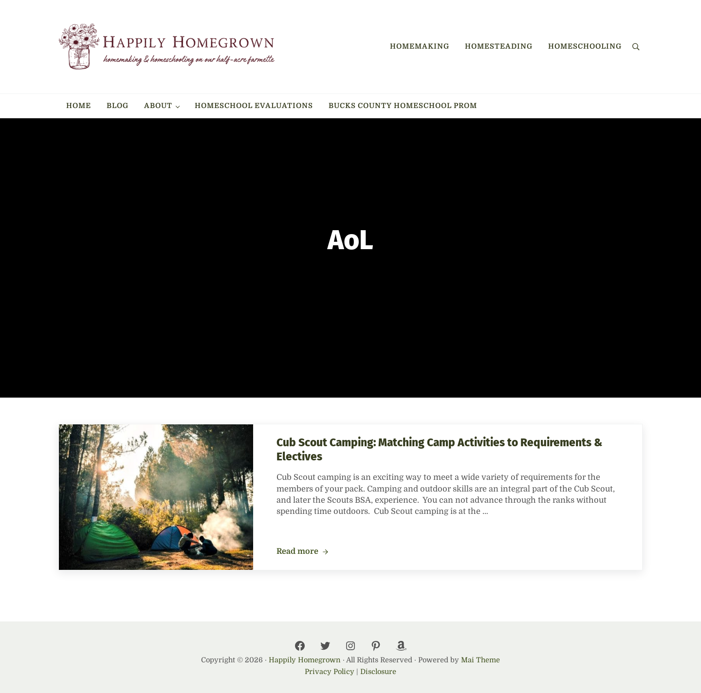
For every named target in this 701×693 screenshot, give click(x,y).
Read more (302, 551)
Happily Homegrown (305, 660)
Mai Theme (480, 660)
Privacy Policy (329, 671)
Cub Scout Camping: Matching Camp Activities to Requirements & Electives (439, 449)
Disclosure (378, 671)
